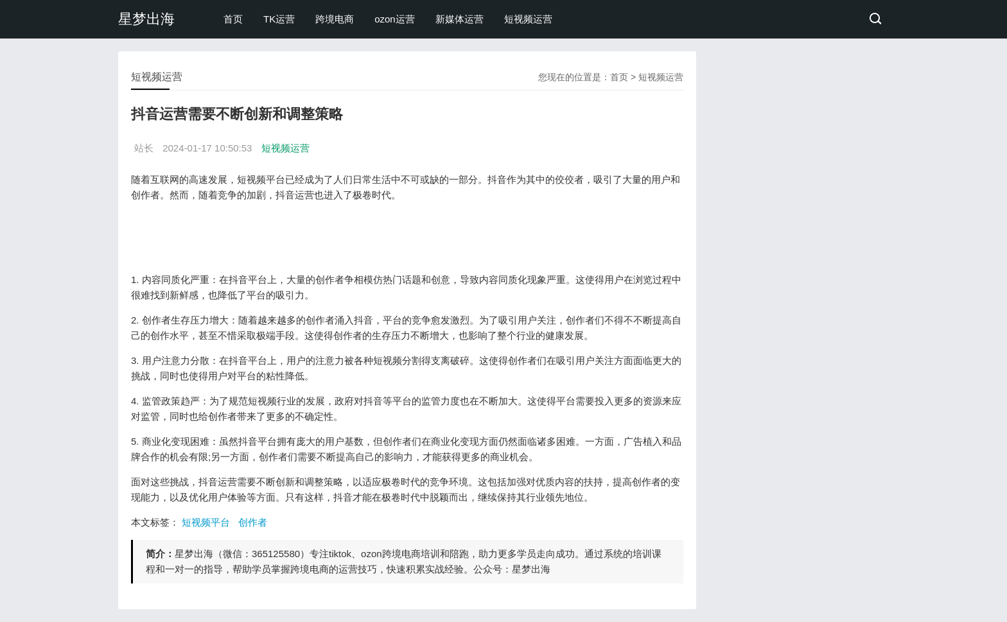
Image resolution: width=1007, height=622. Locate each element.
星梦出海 (146, 19)
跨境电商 (334, 18)
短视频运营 (528, 18)
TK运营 (279, 18)
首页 (233, 18)
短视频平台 (206, 522)
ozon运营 (394, 18)
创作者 (252, 522)
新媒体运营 (459, 18)
